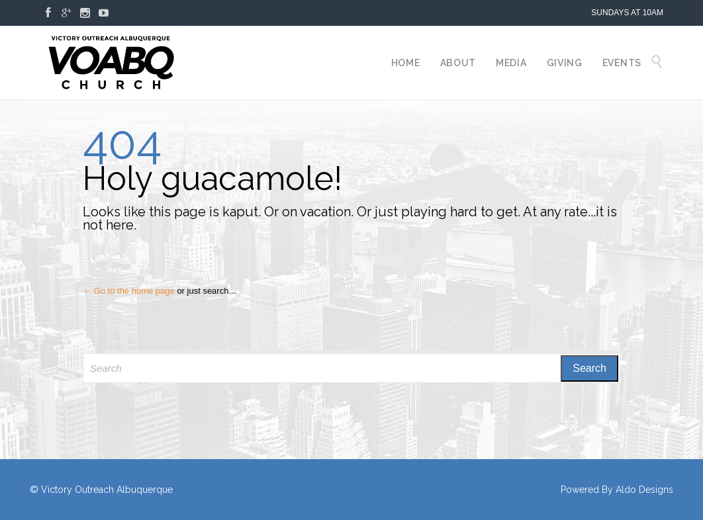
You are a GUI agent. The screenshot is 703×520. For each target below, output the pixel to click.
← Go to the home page (129, 291)
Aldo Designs (644, 489)
